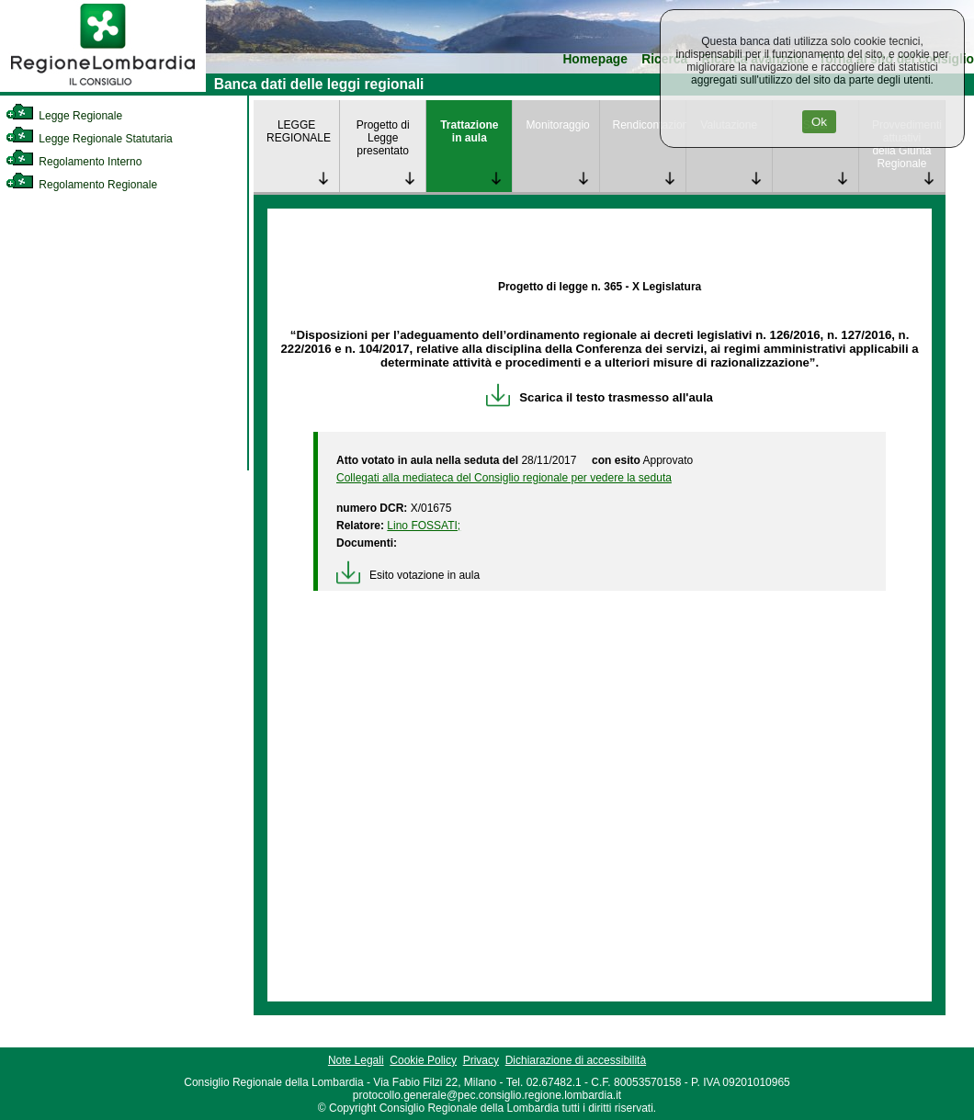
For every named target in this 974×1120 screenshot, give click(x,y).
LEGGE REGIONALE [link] (298, 131)
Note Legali (356, 1060)
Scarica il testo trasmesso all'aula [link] (599, 397)
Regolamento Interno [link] (74, 161)
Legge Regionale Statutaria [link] (89, 138)
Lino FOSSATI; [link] (423, 525)
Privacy (481, 1060)
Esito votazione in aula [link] (408, 575)
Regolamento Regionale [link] (81, 184)
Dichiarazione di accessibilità (575, 1060)
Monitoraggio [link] (557, 125)
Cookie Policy (423, 1060)
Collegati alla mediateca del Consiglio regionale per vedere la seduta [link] (504, 477)
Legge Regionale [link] (64, 115)
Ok (819, 122)
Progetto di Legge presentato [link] (383, 138)
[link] (103, 88)
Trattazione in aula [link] (469, 131)
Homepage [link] (595, 59)
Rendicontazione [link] (649, 125)
